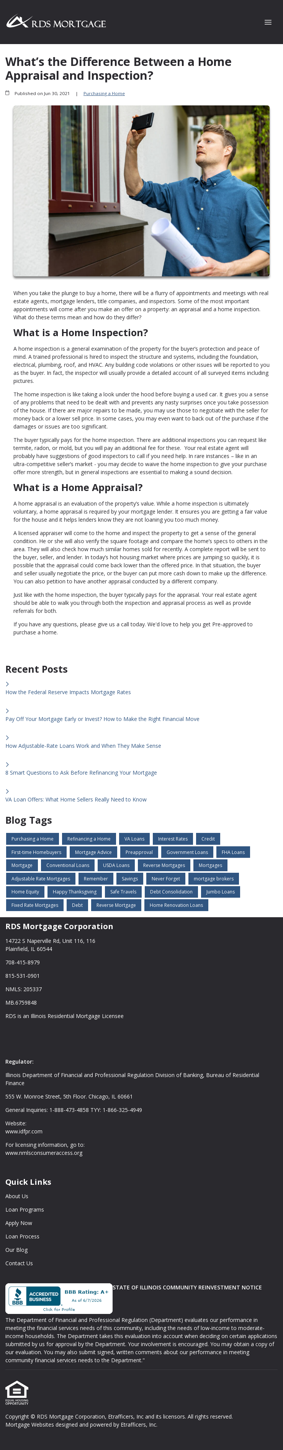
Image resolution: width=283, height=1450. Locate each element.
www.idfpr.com (24, 1131)
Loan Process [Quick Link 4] (22, 1236)
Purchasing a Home (104, 93)
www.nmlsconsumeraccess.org (43, 1152)
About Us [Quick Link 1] (16, 1196)
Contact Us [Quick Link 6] (19, 1263)
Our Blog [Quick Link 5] (16, 1249)
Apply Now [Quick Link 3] (18, 1223)
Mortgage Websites (30, 1424)
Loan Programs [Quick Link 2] (24, 1209)
